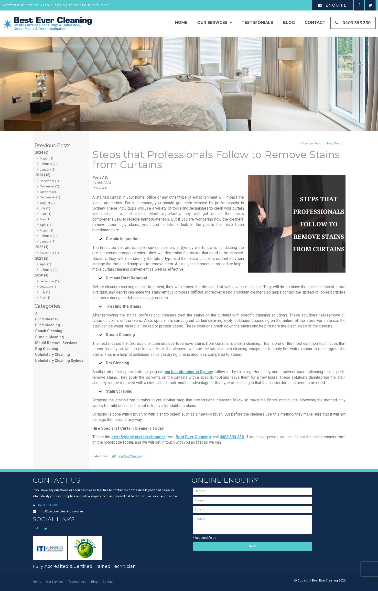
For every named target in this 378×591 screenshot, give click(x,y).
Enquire (336, 5)
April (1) (45, 225)
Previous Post (311, 143)
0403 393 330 (356, 22)
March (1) (46, 158)
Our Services (212, 22)
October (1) (48, 286)
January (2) (47, 169)
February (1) (48, 236)
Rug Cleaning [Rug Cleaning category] (46, 349)
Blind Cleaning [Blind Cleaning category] (47, 325)
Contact (315, 22)
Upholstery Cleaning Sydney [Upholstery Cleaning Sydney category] (59, 361)
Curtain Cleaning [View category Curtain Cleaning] (130, 456)
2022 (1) (41, 247)
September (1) (50, 197)
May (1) (45, 219)
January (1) (47, 241)
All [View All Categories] (113, 456)
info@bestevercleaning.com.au (61, 511)
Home (181, 22)
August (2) (47, 203)
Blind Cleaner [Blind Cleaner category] (46, 319)
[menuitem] (37, 581)
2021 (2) (41, 258)
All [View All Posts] (37, 313)
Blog (289, 22)
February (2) (48, 164)
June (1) (45, 214)
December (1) (49, 181)
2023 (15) (42, 175)
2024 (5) (41, 153)
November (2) (49, 186)
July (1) (45, 208)
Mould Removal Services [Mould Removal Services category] (56, 343)
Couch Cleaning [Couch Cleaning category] (48, 331)
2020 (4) (41, 275)
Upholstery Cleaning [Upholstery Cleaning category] (52, 355)
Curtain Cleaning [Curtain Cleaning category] (49, 337)
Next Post (334, 143)
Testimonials (257, 22)
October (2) (48, 192)
